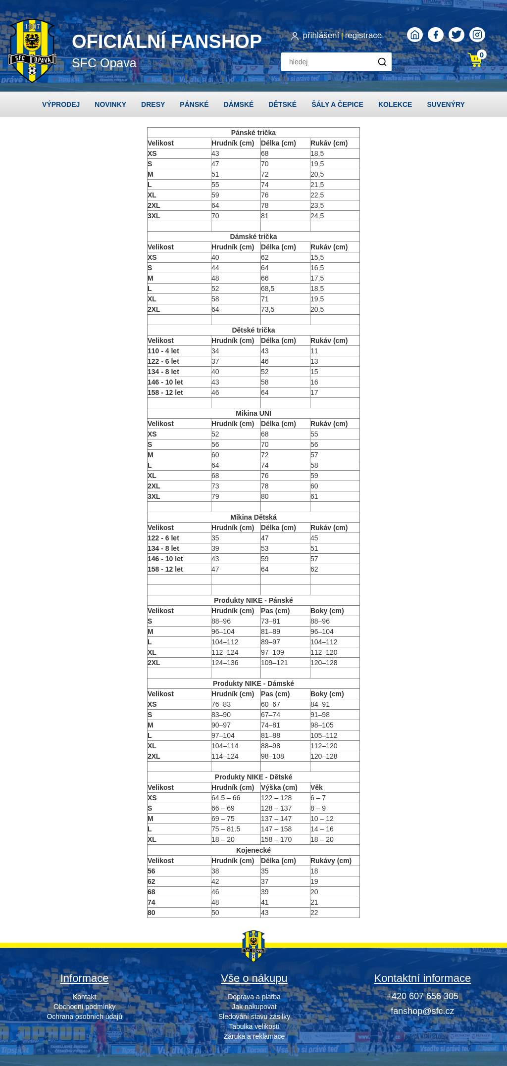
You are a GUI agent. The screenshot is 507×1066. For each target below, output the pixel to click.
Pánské (194, 104)
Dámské (239, 104)
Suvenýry (446, 104)
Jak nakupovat (254, 1007)
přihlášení (321, 35)
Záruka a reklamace (254, 1036)
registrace (363, 35)
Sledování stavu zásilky (254, 1016)
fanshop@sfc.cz (422, 1011)
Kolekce (395, 104)
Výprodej (61, 104)
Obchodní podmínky (84, 1007)
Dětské (282, 104)
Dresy (153, 104)
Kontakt (84, 997)
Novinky (110, 104)
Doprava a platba (254, 997)
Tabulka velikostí (254, 1026)
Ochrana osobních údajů (84, 1016)
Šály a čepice (337, 104)
